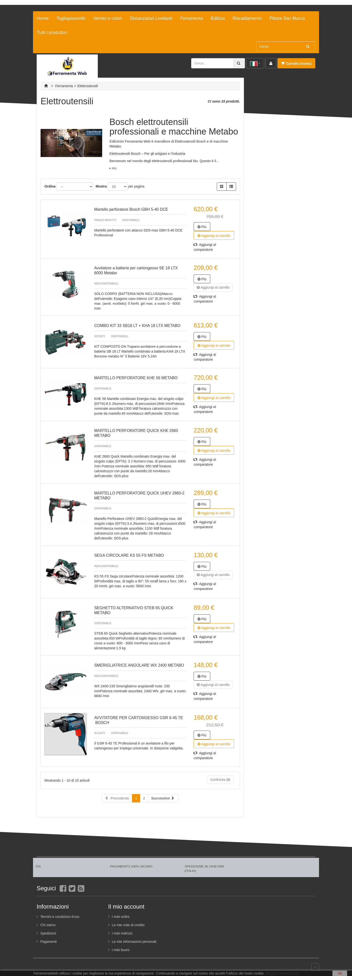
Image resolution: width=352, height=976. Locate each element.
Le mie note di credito (128, 925)
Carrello (296, 63)
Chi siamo (47, 925)
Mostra (101, 186)
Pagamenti (48, 942)
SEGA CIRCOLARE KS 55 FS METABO (129, 555)
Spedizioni (48, 933)
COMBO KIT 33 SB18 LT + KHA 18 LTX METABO (137, 326)
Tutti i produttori (52, 32)
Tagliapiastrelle (71, 18)
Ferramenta (191, 18)
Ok (340, 973)
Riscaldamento (247, 18)
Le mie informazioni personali (134, 942)
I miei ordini (121, 917)
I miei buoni (121, 950)
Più (114, 168)
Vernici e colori (107, 18)
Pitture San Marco (287, 18)
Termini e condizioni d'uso (59, 917)
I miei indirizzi (122, 933)
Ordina (49, 186)
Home (43, 18)
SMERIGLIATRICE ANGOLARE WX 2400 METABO (139, 665)
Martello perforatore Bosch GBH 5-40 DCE (131, 209)
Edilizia (218, 18)
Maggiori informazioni (281, 973)
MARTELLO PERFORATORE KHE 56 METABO (135, 378)
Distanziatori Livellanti (151, 18)
